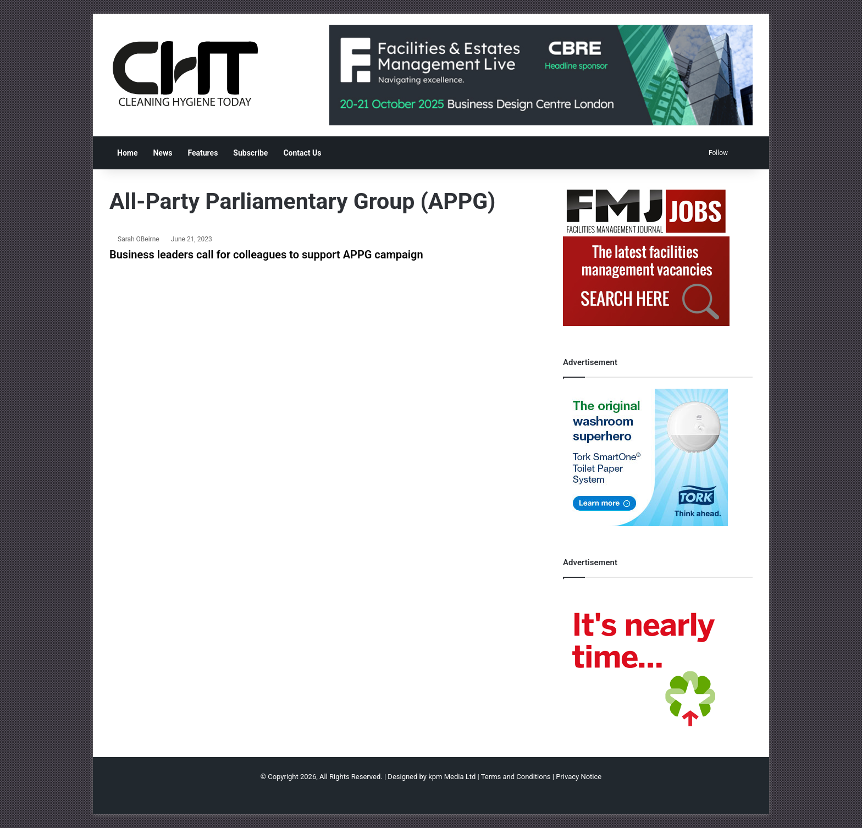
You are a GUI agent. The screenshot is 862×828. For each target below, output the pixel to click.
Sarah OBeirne (138, 239)
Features (202, 152)
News (162, 152)
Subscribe (250, 152)
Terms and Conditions (516, 776)
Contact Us (302, 152)
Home (127, 152)
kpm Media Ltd (452, 776)
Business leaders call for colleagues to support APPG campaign (266, 254)
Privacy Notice (578, 776)
